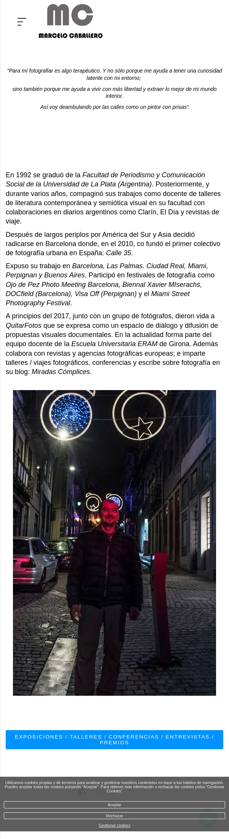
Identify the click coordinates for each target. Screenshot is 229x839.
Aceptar (115, 805)
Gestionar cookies (114, 825)
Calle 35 (118, 253)
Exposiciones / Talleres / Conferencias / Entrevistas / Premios (114, 739)
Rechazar (114, 816)
